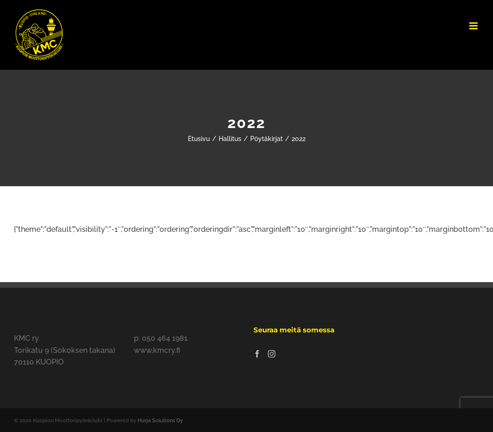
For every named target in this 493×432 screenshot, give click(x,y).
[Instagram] (271, 354)
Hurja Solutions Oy (160, 421)
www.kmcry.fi (157, 350)
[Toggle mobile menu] (474, 26)
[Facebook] (257, 354)
